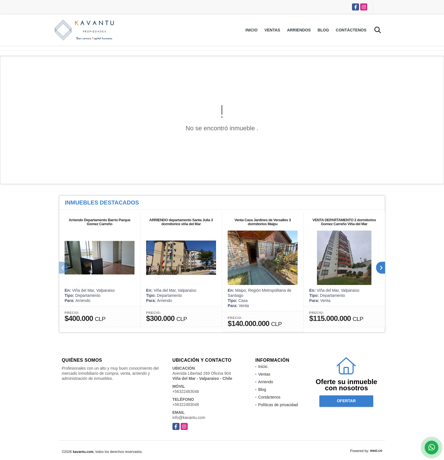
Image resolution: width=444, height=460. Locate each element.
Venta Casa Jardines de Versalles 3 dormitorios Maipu (262, 222)
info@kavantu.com (188, 417)
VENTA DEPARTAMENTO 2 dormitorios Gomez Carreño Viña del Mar (344, 222)
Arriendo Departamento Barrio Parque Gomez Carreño (99, 222)
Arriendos (299, 30)
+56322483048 (185, 391)
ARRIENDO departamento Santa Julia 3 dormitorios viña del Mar (181, 222)
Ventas (272, 30)
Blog (323, 30)
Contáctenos (351, 30)
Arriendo (265, 382)
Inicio (252, 30)
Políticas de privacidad (278, 404)
